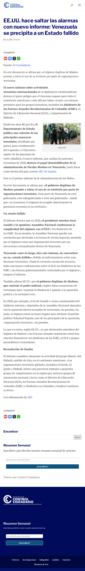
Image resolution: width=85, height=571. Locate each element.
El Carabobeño (21, 65)
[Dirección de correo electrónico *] (42, 460)
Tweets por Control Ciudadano (21, 477)
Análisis (55, 560)
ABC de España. (47, 171)
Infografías (44, 560)
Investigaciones (29, 560)
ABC (30, 397)
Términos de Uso (41, 564)
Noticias (17, 39)
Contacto (66, 560)
